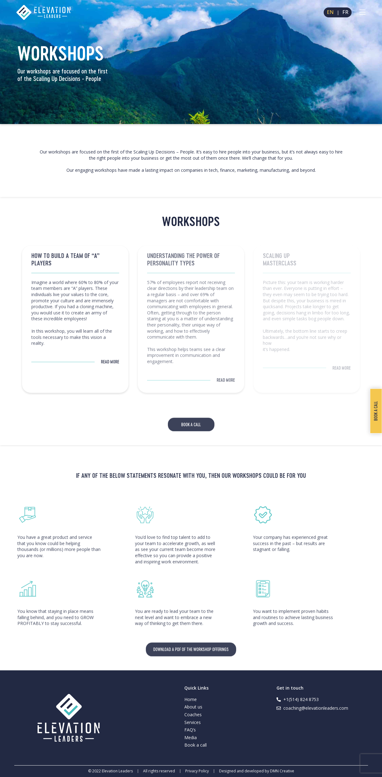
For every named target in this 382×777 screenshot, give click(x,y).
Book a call (195, 745)
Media (190, 737)
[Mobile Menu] (362, 12)
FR (345, 12)
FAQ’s (190, 730)
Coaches (193, 714)
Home (190, 699)
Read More (110, 361)
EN (330, 12)
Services (192, 722)
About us (193, 707)
